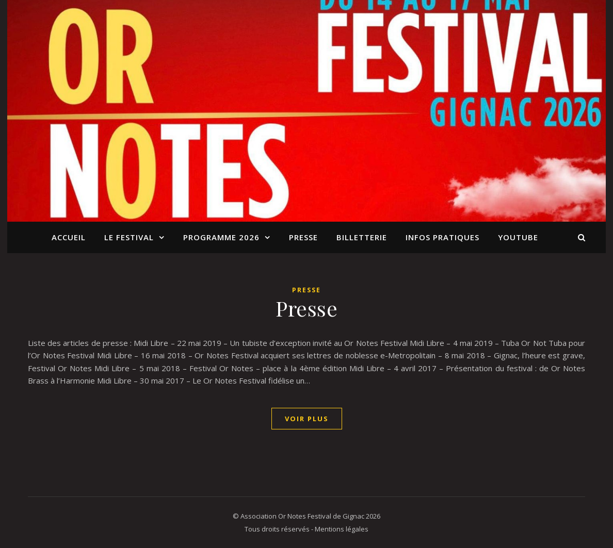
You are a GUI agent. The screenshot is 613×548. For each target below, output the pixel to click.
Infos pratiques (442, 237)
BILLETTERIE (361, 237)
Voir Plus (307, 418)
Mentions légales (341, 529)
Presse (303, 237)
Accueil (69, 237)
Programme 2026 (221, 237)
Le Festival (129, 237)
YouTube (518, 237)
